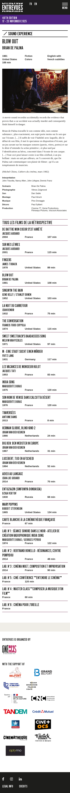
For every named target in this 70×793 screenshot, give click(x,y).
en (35, 4)
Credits (23, 786)
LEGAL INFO (7, 786)
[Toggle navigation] (65, 8)
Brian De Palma (12, 47)
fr (30, 4)
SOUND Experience (20, 33)
